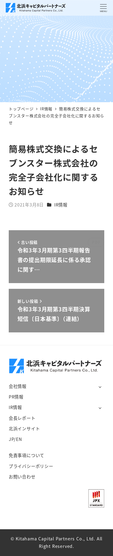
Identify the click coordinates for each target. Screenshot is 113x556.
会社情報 (18, 386)
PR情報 (16, 397)
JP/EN (15, 439)
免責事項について (26, 455)
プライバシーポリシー (31, 466)
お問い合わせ (22, 477)
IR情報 (60, 205)
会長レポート (22, 418)
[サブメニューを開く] (100, 386)
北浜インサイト (24, 429)
